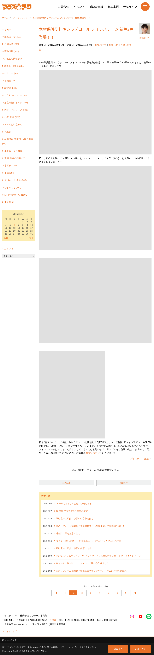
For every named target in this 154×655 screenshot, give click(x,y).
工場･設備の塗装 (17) (14, 158)
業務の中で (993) (12, 36)
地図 (54, 620)
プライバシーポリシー (70, 647)
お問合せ (63, 6)
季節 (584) (9, 173)
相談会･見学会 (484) (14, 66)
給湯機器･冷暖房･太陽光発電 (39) (17, 141)
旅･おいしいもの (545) (15, 180)
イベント (79, 6)
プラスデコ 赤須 (139, 458)
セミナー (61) (11, 73)
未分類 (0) (9, 202)
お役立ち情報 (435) (13, 58)
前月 (6, 238)
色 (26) (7, 132)
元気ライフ (130, 6)
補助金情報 (96, 6)
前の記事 (66, 483)
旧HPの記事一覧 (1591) (16, 195)
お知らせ (113, 45)
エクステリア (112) (13, 151)
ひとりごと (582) (12, 187)
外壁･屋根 (125, 45)
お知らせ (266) (11, 44)
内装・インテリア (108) (16, 110)
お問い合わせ (93, 453)
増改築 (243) (10, 88)
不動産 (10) (10, 80)
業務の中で (100, 45)
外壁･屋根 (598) (12, 117)
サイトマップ (10, 631)
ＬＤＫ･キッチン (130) (15, 95)
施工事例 (113, 6)
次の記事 (124, 483)
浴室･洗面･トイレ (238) (16, 102)
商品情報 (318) (11, 51)
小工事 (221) (10, 165)
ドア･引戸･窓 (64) (13, 124)
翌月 (31, 238)
